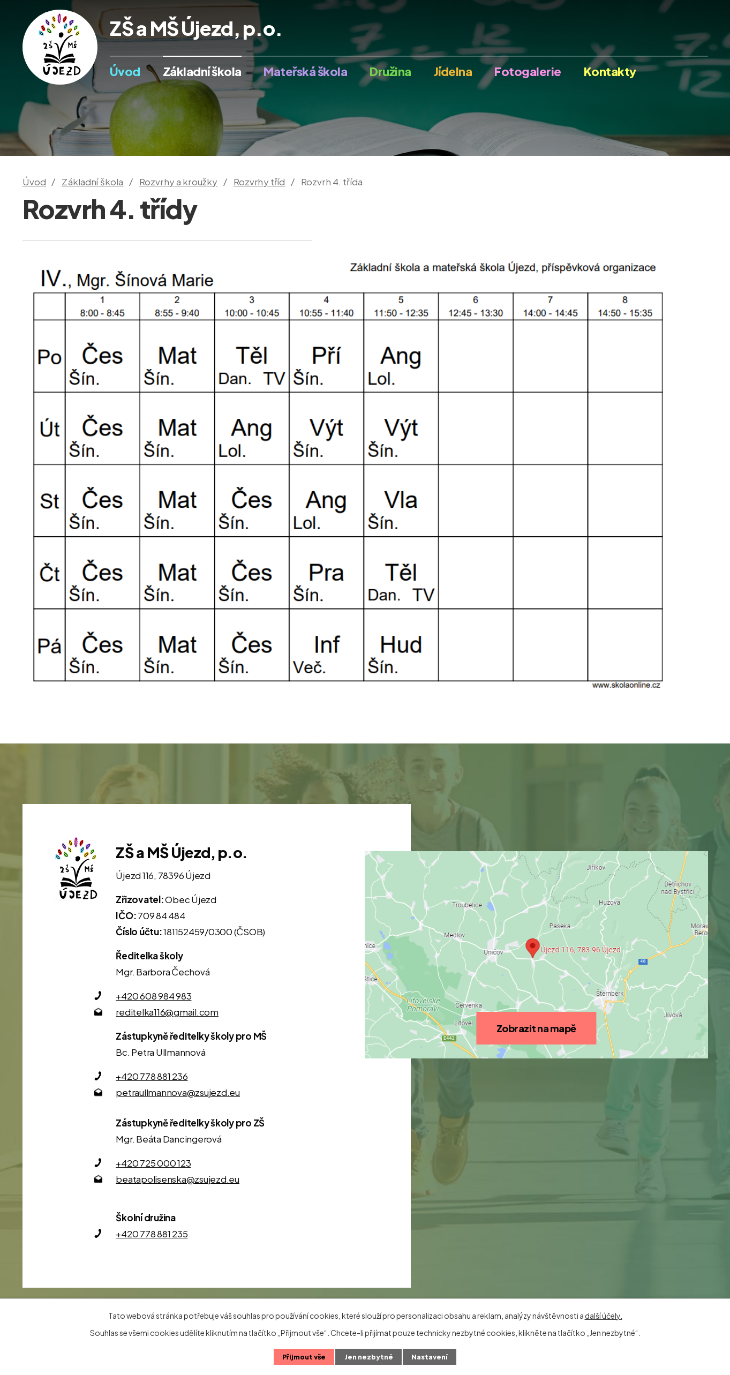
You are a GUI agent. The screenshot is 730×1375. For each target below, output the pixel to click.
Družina (390, 71)
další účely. (603, 1315)
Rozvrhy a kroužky (178, 181)
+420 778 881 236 (151, 1076)
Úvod (125, 71)
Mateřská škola (305, 71)
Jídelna (453, 71)
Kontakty (610, 71)
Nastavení (429, 1357)
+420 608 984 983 (153, 996)
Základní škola (202, 71)
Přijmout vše (304, 1357)
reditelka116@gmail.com (167, 1012)
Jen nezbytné (368, 1357)
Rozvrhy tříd (259, 181)
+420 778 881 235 (151, 1233)
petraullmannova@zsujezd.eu (178, 1092)
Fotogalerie (527, 71)
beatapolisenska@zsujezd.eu (177, 1179)
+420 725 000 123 (153, 1163)
